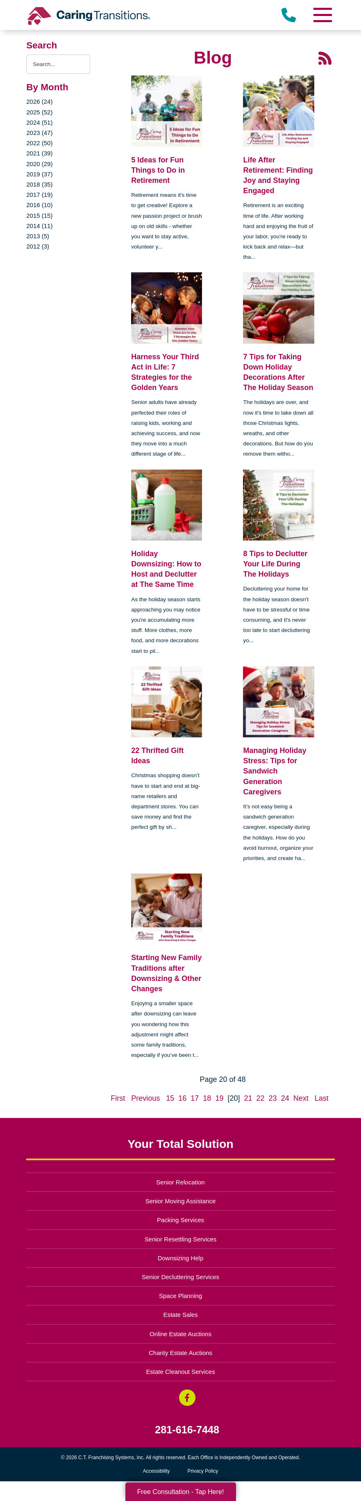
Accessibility (156, 1471)
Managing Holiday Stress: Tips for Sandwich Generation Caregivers (274, 771)
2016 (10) (39, 204)
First (118, 1098)
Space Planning (180, 1295)
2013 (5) (37, 236)
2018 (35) (39, 184)
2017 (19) (39, 194)
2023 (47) (39, 132)
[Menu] (322, 15)
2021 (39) (39, 153)
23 (273, 1098)
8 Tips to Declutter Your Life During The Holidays (275, 564)
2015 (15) (39, 215)
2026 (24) (39, 101)
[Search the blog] (58, 64)
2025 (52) (39, 112)
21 (248, 1098)
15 (170, 1098)
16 (182, 1098)
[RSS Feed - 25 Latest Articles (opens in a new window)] (325, 58)
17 (195, 1098)
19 (219, 1098)
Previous (145, 1098)
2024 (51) (39, 122)
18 (207, 1098)
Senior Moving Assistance (180, 1201)
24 (285, 1098)
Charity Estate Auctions (180, 1352)
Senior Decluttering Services (180, 1276)
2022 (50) (39, 142)
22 (261, 1098)
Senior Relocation (180, 1182)
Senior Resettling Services (181, 1239)
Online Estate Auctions (180, 1333)
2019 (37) (39, 174)
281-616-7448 (187, 1430)
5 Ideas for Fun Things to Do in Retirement (158, 170)
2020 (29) (39, 163)
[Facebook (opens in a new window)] (187, 1397)
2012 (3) (37, 246)
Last (322, 1098)
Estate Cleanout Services (180, 1371)
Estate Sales (180, 1314)
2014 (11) (39, 225)
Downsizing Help (181, 1258)
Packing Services (180, 1219)
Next (301, 1098)
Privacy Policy (203, 1471)
